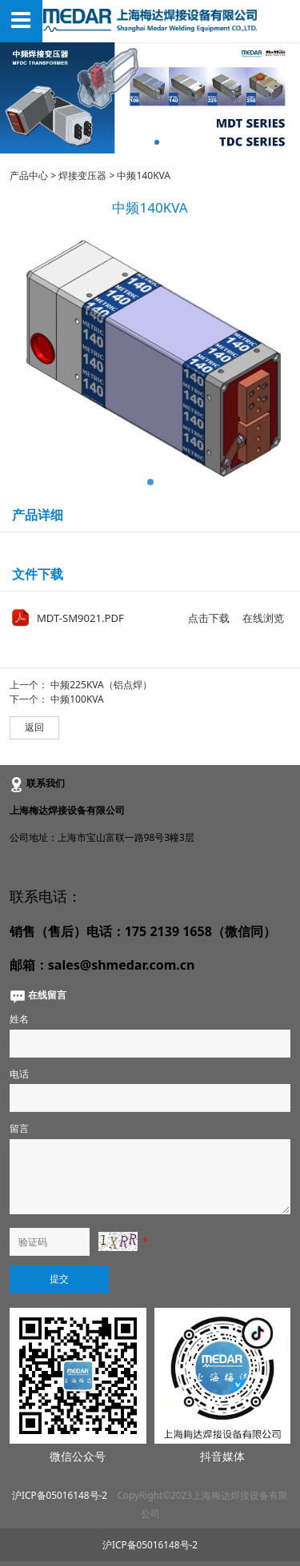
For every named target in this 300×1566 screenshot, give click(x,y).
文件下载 (37, 573)
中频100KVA (77, 699)
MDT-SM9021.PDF (80, 618)
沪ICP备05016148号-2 (59, 1494)
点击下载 (209, 618)
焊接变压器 (82, 175)
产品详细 (37, 514)
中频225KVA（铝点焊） (101, 684)
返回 (34, 727)
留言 (19, 1128)
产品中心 (29, 175)
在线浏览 (263, 618)
